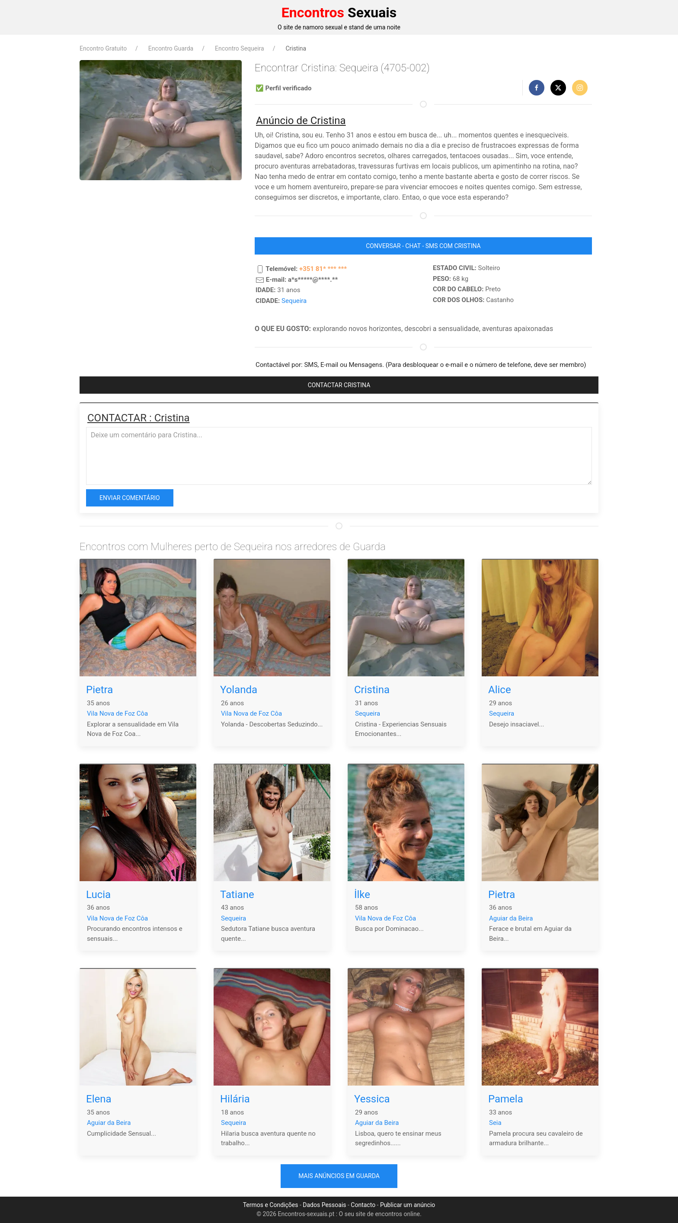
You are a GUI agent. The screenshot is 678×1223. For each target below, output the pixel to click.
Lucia (98, 895)
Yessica (372, 1099)
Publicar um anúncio (407, 1204)
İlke (362, 895)
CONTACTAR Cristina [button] (339, 385)
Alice (499, 690)
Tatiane (237, 895)
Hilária (235, 1099)
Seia (495, 1123)
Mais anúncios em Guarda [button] (339, 1175)
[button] (536, 88)
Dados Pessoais (324, 1204)
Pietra (99, 690)
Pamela (505, 1099)
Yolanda (238, 690)
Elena (99, 1099)
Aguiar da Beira (511, 918)
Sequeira (294, 301)
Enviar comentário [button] (129, 497)
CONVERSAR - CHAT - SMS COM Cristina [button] (423, 245)
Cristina (372, 690)
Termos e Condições (270, 1204)
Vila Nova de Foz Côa (117, 713)
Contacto (363, 1204)
